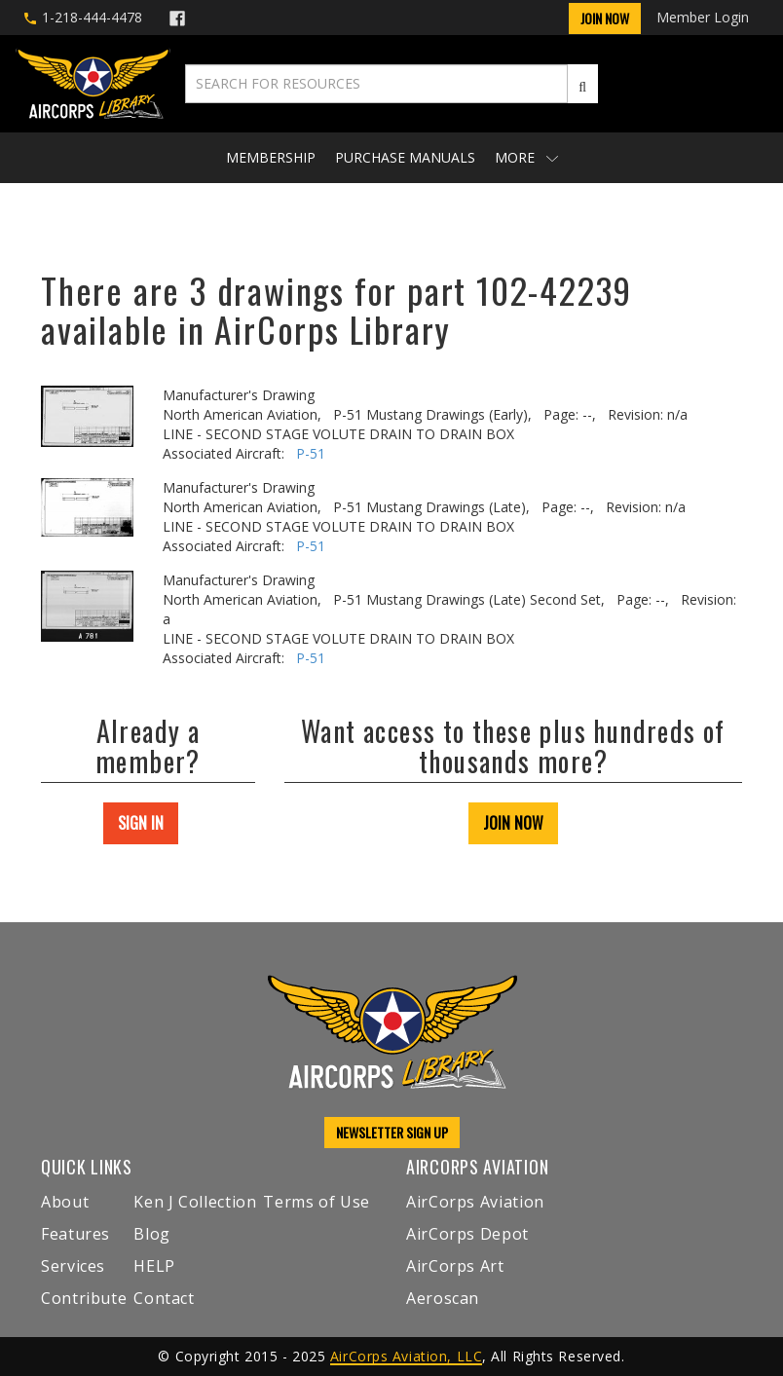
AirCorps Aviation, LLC (406, 1356)
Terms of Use (316, 1201)
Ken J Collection (194, 1201)
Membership (271, 157)
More (526, 157)
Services (73, 1266)
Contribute (84, 1298)
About (65, 1201)
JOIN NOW (513, 823)
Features (75, 1234)
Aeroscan (442, 1298)
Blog (151, 1234)
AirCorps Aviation (475, 1201)
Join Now (604, 18)
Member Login (702, 17)
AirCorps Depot (467, 1234)
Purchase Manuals (405, 157)
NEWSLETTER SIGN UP (392, 1132)
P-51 (310, 453)
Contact (163, 1298)
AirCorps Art (455, 1266)
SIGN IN (141, 823)
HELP (154, 1266)
